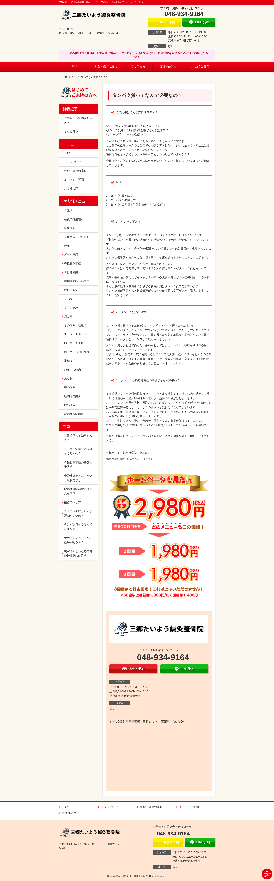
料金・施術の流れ (106, 66)
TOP (74, 66)
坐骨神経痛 (71, 272)
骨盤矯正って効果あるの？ (78, 120)
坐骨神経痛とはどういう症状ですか (78, 478)
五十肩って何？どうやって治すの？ (78, 451)
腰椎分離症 (71, 289)
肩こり (68, 316)
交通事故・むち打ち (76, 236)
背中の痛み (71, 307)
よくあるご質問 (199, 66)
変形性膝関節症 (74, 413)
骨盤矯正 (69, 210)
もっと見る (71, 131)
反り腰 (68, 378)
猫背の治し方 (72, 502)
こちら (152, 452)
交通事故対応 (168, 66)
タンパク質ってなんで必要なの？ (78, 526)
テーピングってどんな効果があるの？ (78, 540)
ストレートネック (75, 334)
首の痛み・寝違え (75, 325)
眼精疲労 (69, 360)
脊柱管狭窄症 (72, 263)
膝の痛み (69, 387)
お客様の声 (71, 188)
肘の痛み (69, 405)
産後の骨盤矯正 (74, 219)
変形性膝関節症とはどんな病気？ (78, 491)
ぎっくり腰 (71, 254)
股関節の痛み (72, 396)
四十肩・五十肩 (74, 343)
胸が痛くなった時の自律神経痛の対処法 (78, 553)
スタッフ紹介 (137, 66)
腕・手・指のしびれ (76, 352)
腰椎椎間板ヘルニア (76, 281)
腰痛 (67, 245)
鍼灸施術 (69, 228)
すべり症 (69, 298)
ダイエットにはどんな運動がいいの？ (78, 513)
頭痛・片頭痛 (72, 369)
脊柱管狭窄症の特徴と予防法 (78, 464)
